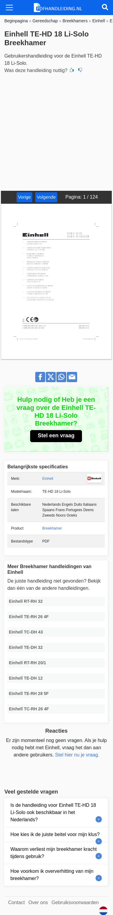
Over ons (38, 902)
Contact (16, 902)
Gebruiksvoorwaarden (75, 902)
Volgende (46, 197)
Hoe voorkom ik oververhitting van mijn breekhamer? (51, 875)
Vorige (24, 197)
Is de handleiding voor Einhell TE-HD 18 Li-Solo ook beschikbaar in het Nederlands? (53, 812)
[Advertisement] (56, 131)
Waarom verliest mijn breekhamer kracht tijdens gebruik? (53, 853)
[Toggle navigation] (9, 7)
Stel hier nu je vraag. (77, 754)
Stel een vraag (56, 435)
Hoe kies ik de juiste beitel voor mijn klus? (54, 834)
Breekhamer (52, 528)
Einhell (47, 478)
